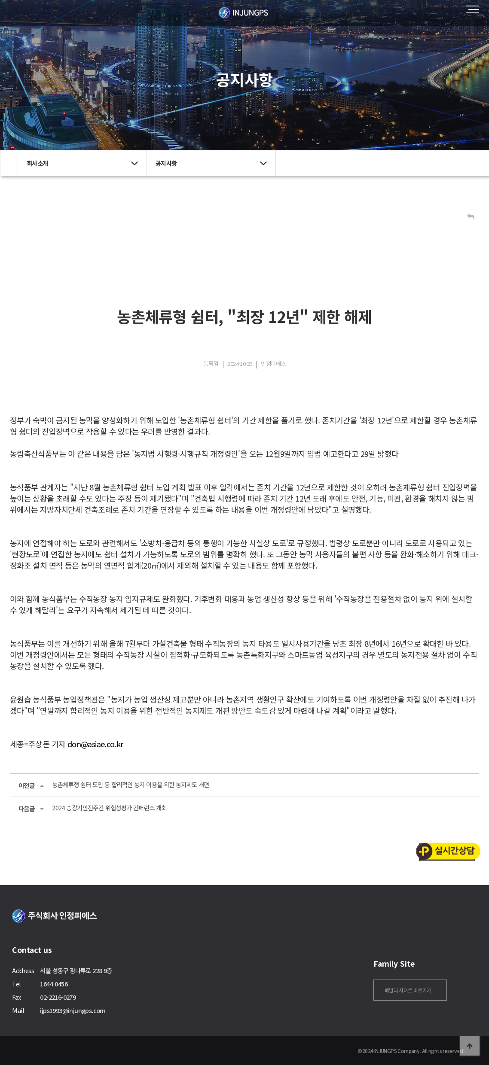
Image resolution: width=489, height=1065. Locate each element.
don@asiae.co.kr (95, 743)
